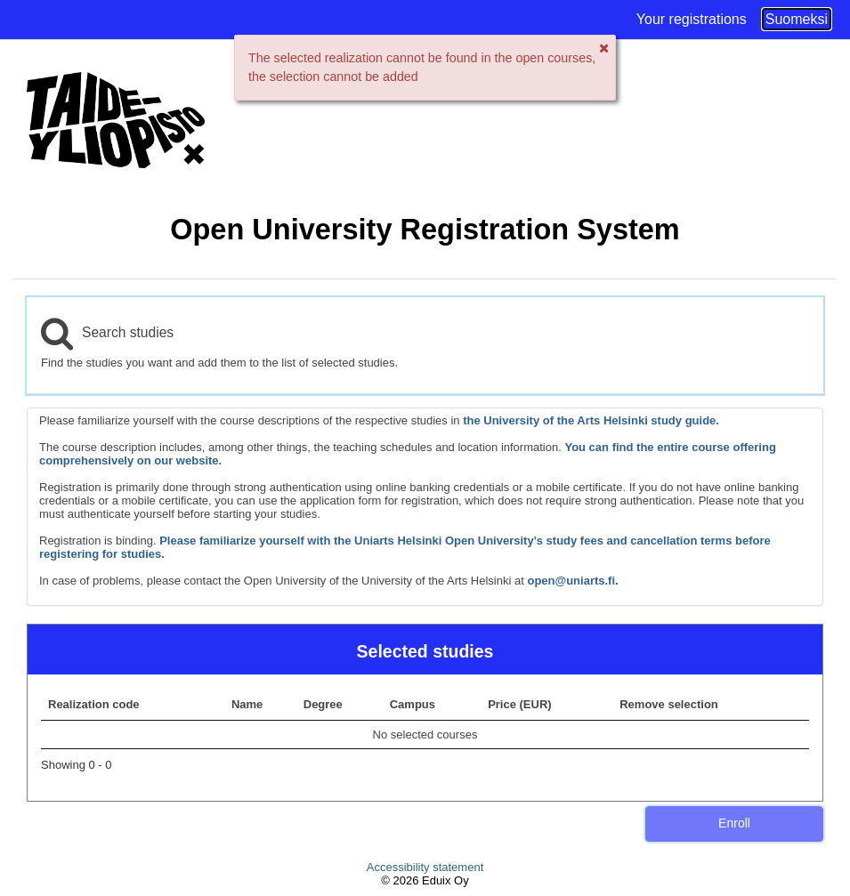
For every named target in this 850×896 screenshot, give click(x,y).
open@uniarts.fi (571, 580)
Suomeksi (796, 19)
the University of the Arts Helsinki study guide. (591, 420)
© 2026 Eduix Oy (424, 880)
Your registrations (691, 19)
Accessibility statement (425, 867)
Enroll (734, 823)
